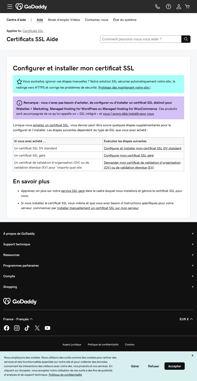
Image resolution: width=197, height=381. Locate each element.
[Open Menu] (8, 6)
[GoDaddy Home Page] (20, 301)
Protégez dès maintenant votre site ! (124, 87)
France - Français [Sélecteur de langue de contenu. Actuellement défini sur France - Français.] (18, 319)
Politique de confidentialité (103, 344)
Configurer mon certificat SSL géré (129, 155)
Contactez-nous (96, 19)
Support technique (16, 244)
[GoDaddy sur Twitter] (37, 330)
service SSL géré (73, 190)
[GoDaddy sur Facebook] (6, 330)
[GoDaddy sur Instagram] (17, 330)
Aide (40, 19)
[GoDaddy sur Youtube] (47, 330)
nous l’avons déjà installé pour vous (128, 113)
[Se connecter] (178, 6)
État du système (124, 19)
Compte (9, 276)
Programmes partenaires (21, 265)
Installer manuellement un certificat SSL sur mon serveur (97, 208)
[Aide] (168, 6)
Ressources (11, 254)
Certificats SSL (33, 30)
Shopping (10, 286)
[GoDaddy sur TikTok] (27, 330)
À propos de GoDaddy (19, 233)
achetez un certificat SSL (51, 125)
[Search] (185, 39)
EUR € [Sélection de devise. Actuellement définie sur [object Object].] (187, 319)
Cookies (129, 344)
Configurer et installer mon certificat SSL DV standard (142, 148)
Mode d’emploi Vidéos (64, 19)
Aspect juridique (72, 344)
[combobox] (141, 39)
